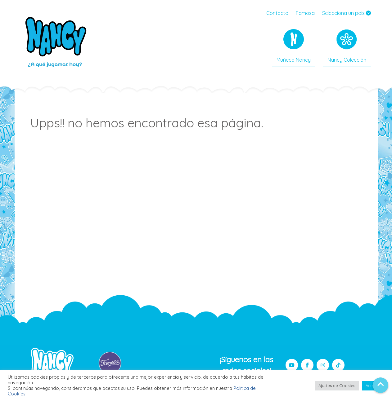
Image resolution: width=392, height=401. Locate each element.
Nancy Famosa (56, 41)
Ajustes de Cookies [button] (336, 385)
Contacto (277, 13)
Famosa (305, 13)
